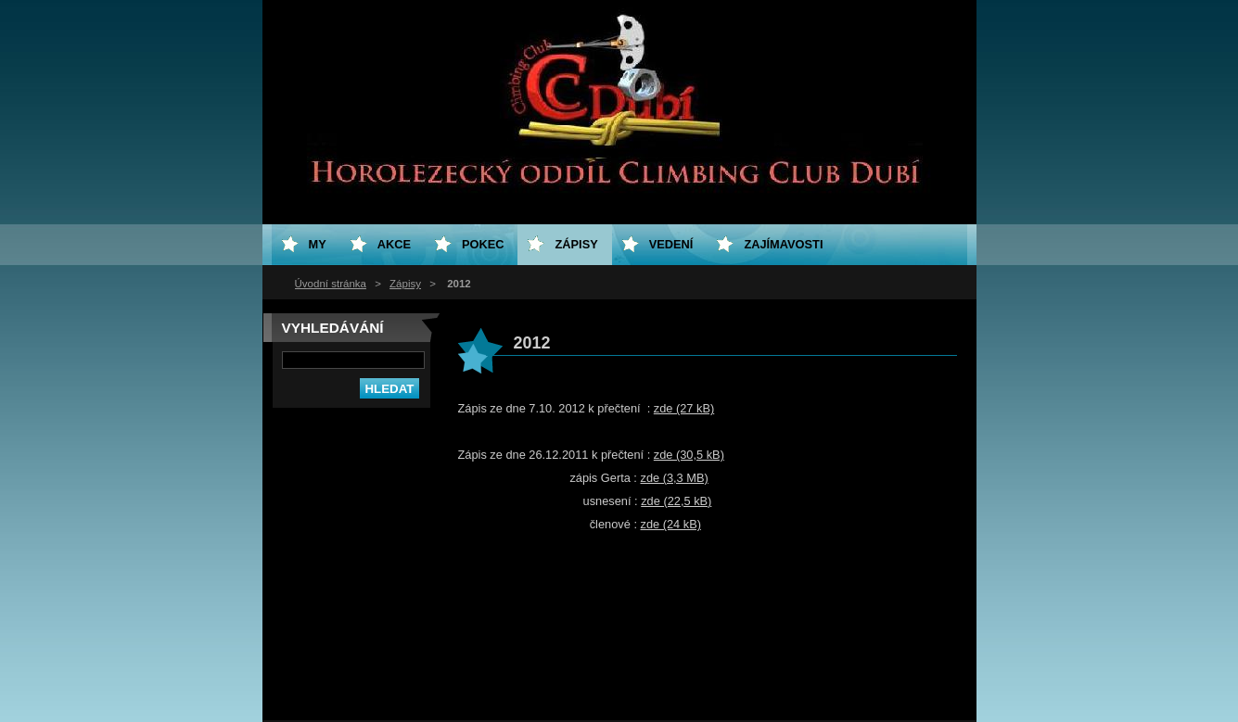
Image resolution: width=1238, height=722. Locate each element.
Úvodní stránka (330, 283)
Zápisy (405, 283)
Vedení (671, 244)
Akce (394, 244)
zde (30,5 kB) (689, 455)
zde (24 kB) (671, 524)
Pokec (483, 244)
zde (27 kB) (684, 408)
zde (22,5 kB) (676, 501)
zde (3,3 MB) (674, 478)
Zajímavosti (783, 244)
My (317, 244)
